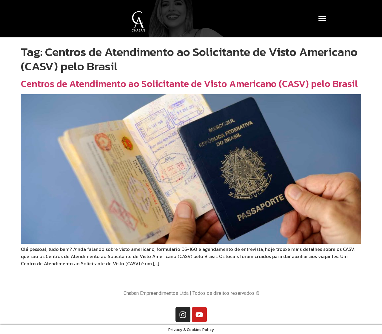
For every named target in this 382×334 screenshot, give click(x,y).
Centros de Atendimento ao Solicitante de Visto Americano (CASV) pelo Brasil (189, 84)
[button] (322, 18)
